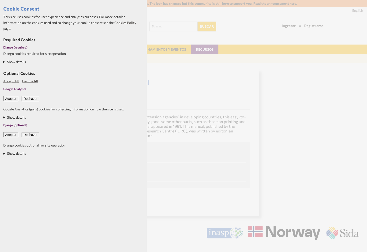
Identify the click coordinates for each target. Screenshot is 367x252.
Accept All (11, 81)
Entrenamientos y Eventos (161, 49)
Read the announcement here (274, 3)
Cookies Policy (125, 23)
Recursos (204, 49)
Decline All (30, 81)
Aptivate (355, 246)
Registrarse (313, 25)
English (357, 10)
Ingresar (289, 25)
